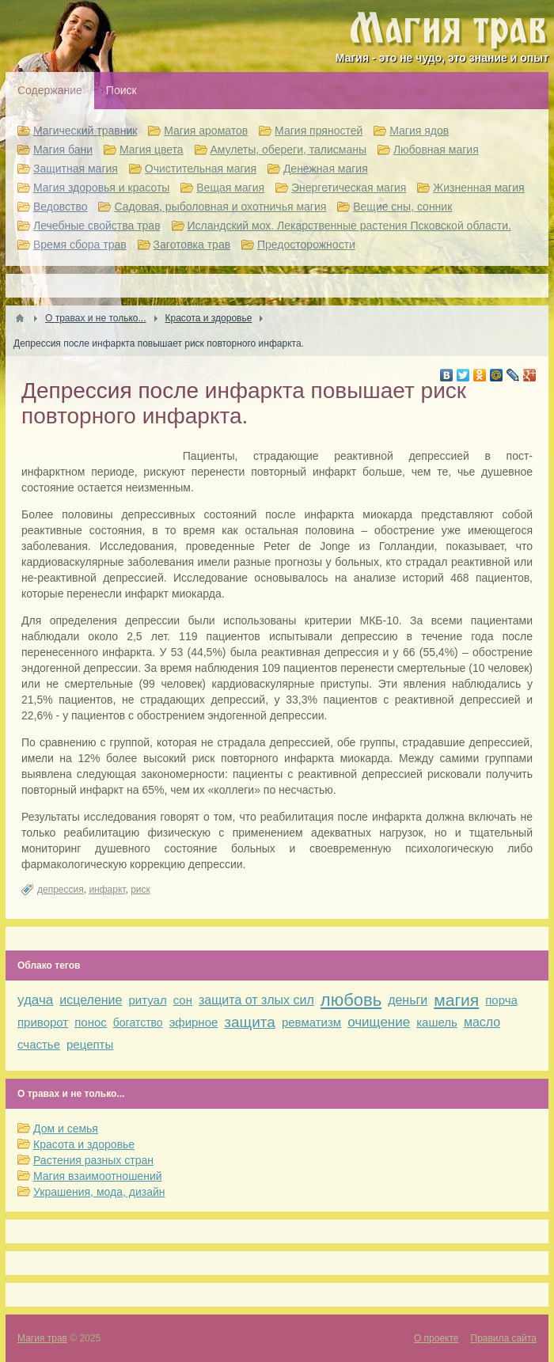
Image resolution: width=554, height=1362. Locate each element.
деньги (407, 1000)
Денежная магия (325, 168)
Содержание (49, 90)
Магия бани (63, 149)
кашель (436, 1022)
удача (35, 999)
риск (140, 889)
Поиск (121, 90)
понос (90, 1022)
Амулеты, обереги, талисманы (289, 149)
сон (182, 1000)
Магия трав (42, 1338)
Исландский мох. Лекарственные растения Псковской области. (349, 225)
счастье (38, 1044)
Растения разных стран (93, 1160)
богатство (138, 1022)
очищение (378, 1022)
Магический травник (85, 130)
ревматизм (311, 1022)
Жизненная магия (478, 187)
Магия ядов (419, 130)
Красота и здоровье (84, 1144)
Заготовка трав (192, 244)
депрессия (60, 889)
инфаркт (107, 889)
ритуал (147, 1000)
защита (249, 1022)
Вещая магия (230, 187)
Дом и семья (65, 1128)
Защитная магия (75, 168)
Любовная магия (436, 149)
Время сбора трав (80, 244)
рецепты (89, 1044)
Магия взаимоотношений (97, 1176)
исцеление (90, 1000)
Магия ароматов (206, 130)
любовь (351, 1000)
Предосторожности (306, 244)
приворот (42, 1022)
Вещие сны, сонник (402, 206)
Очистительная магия (200, 168)
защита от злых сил (256, 1000)
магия (456, 1000)
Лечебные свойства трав (97, 225)
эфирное (193, 1022)
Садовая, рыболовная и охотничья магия (220, 206)
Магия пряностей (318, 130)
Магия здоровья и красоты (101, 187)
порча (501, 1000)
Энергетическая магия (348, 187)
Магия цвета (152, 149)
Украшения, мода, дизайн (99, 1192)
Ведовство (60, 206)
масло (482, 1022)
